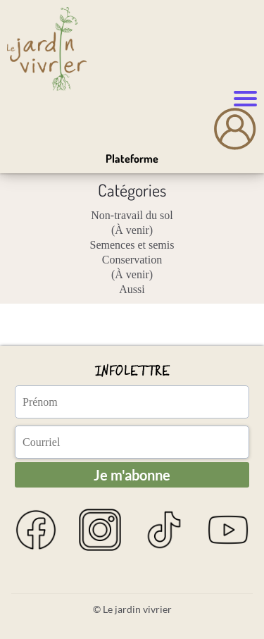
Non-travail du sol (131, 215)
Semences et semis (132, 245)
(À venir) (132, 230)
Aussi (131, 289)
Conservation (132, 260)
